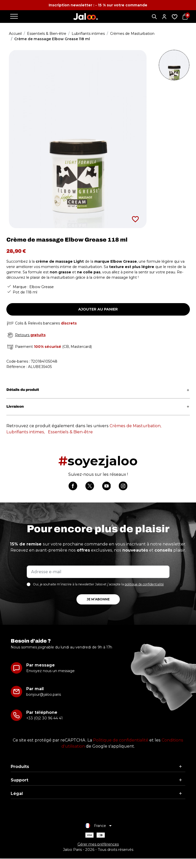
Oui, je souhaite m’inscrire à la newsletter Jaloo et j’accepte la (98, 584)
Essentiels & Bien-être (70, 432)
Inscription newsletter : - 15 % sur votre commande (98, 5)
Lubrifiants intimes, (25, 432)
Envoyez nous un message (50, 671)
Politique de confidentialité (120, 740)
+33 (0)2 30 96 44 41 (44, 718)
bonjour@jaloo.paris (43, 694)
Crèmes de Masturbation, (135, 425)
